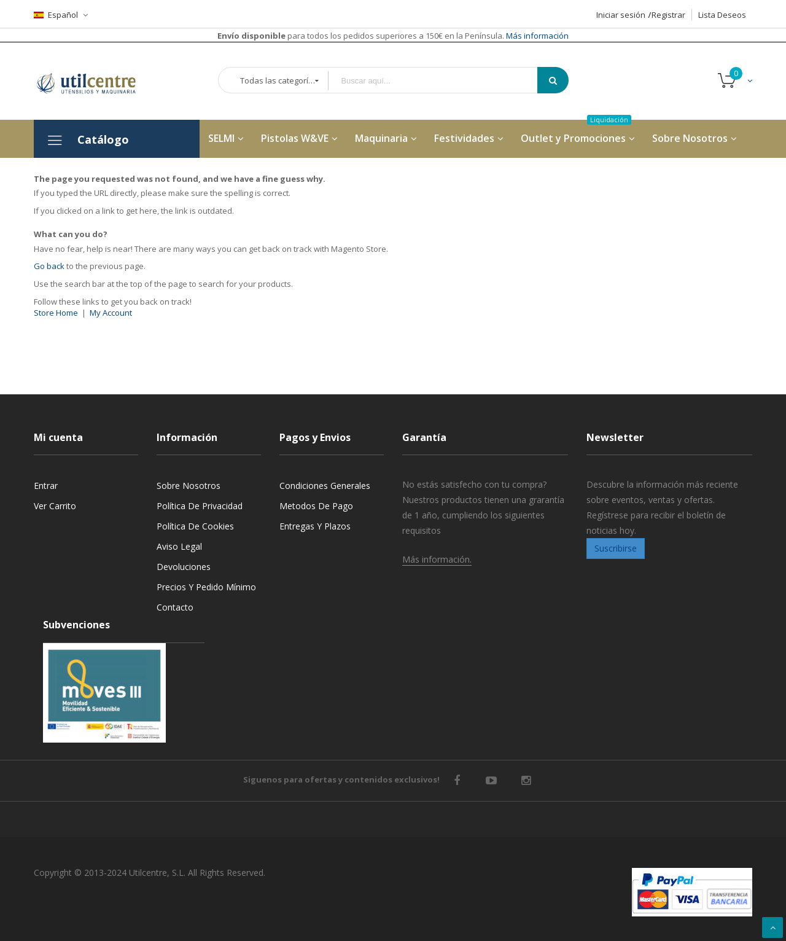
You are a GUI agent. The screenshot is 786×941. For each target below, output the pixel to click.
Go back (49, 265)
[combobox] (441, 80)
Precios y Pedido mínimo (206, 587)
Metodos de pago (316, 506)
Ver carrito (55, 506)
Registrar (668, 14)
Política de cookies (195, 526)
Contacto (175, 607)
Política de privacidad (200, 506)
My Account (111, 312)
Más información (536, 35)
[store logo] (95, 81)
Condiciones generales (324, 485)
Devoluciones (184, 566)
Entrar (46, 485)
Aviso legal (179, 546)
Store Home (56, 312)
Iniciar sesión (620, 14)
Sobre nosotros (188, 485)
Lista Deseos (722, 14)
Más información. (437, 559)
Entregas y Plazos (315, 526)
